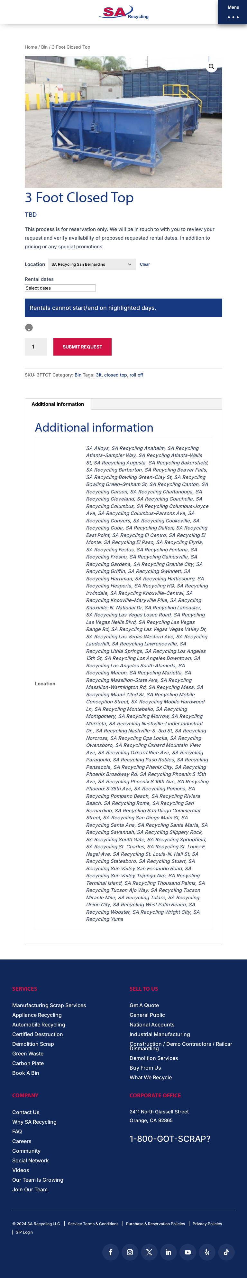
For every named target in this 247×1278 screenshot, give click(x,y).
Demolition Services (154, 1058)
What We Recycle (151, 1078)
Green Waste (27, 1054)
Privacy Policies (207, 1223)
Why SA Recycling (34, 1122)
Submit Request (82, 346)
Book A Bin (25, 1073)
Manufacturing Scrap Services (49, 1005)
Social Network (30, 1161)
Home (31, 47)
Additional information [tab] (58, 404)
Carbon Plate (28, 1063)
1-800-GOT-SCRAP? (170, 1139)
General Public (147, 1015)
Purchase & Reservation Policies (155, 1223)
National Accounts (152, 1025)
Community (26, 1151)
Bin (44, 47)
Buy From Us (145, 1068)
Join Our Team (30, 1190)
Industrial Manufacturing (160, 1034)
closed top (115, 374)
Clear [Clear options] (145, 264)
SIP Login (24, 1232)
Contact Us (26, 1112)
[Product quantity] (36, 346)
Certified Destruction (37, 1034)
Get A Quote (144, 1005)
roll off (136, 374)
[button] (232, 12)
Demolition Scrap (33, 1044)
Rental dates (39, 279)
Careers (22, 1141)
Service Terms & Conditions (93, 1223)
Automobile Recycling (38, 1025)
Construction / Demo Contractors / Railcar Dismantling (181, 1047)
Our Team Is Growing (37, 1180)
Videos (20, 1170)
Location (35, 264)
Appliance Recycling (37, 1015)
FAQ (17, 1132)
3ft (99, 374)
